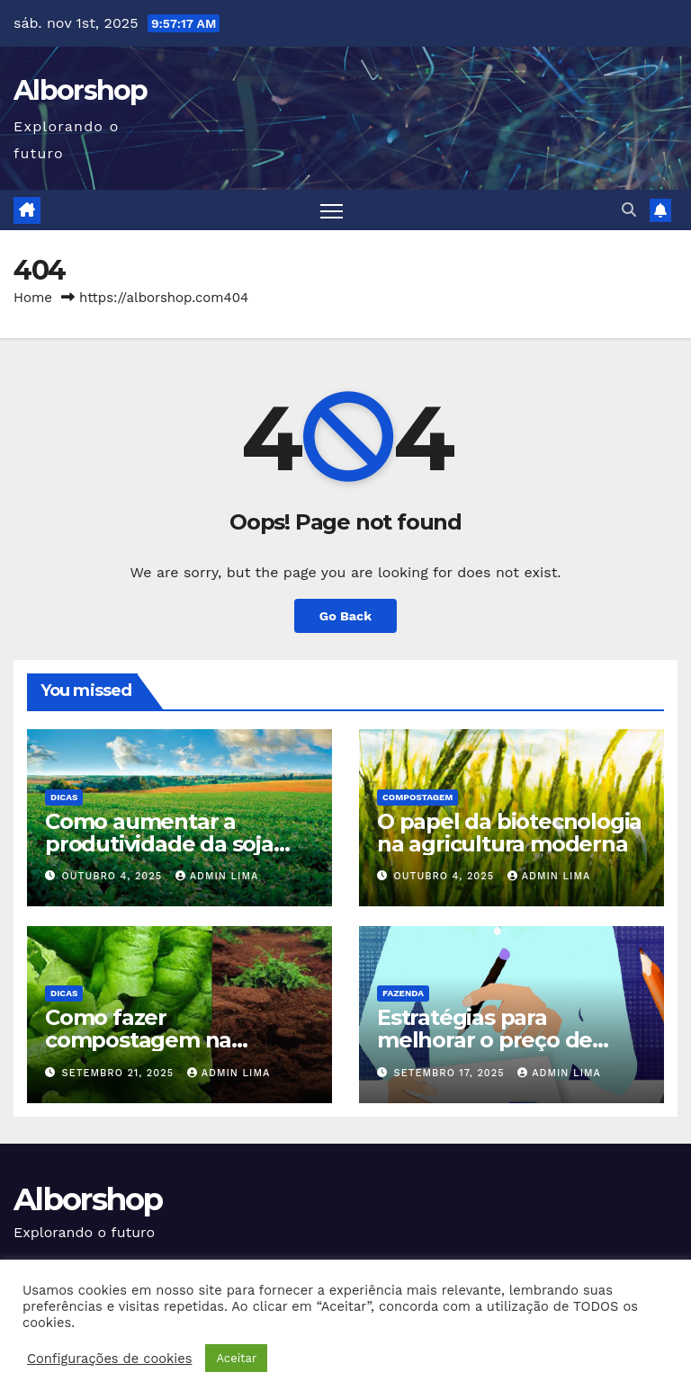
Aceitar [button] (236, 1358)
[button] (629, 209)
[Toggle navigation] (332, 210)
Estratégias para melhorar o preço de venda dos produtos (484, 1039)
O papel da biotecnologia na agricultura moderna (509, 832)
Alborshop (80, 90)
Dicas (63, 797)
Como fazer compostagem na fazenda (138, 1039)
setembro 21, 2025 (120, 1073)
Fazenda (403, 993)
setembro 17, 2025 (451, 1073)
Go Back (345, 616)
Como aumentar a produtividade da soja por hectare (159, 843)
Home (32, 298)
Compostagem (417, 797)
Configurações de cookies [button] (109, 1358)
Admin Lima (217, 876)
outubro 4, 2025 (114, 876)
